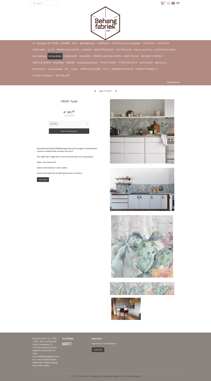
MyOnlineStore (135, 376)
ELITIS (51, 49)
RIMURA (70, 62)
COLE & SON (163, 43)
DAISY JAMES (39, 49)
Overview (43, 179)
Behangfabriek (87, 43)
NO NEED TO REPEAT (152, 56)
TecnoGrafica (146, 62)
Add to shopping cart (69, 131)
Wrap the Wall (55, 69)
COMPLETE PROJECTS (146, 69)
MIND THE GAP (131, 56)
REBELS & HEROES (42, 62)
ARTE (75, 43)
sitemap (95, 376)
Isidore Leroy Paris (143, 49)
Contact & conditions (43, 75)
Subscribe (98, 349)
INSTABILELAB (123, 49)
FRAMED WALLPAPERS (67, 49)
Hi (34, 43)
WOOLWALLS (39, 69)
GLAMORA (86, 49)
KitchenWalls (55, 56)
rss (101, 376)
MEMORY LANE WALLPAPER (107, 56)
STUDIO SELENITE (127, 62)
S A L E (106, 69)
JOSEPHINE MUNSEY (165, 49)
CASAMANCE (103, 43)
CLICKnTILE (149, 43)
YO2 (67, 69)
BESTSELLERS (63, 75)
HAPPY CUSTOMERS (90, 69)
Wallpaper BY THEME (48, 43)
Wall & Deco (161, 62)
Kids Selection (39, 56)
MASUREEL (85, 56)
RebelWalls (58, 62)
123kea (74, 69)
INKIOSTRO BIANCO (104, 49)
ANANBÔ (65, 43)
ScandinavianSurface (87, 62)
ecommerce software (111, 376)
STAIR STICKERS (108, 62)
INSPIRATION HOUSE (122, 69)
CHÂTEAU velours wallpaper (126, 43)
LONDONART (70, 56)
